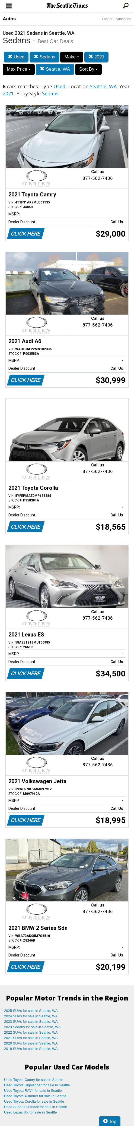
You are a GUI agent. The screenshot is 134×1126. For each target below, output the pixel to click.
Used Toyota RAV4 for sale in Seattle (33, 1091)
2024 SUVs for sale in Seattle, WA (31, 1016)
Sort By (88, 69)
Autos (9, 18)
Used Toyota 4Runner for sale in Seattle (35, 1096)
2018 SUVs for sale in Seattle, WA (31, 1049)
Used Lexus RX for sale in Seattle (30, 1112)
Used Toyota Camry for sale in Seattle (33, 1080)
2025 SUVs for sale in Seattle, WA (31, 1011)
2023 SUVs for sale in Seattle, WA (31, 1022)
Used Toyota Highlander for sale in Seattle (37, 1085)
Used (16, 56)
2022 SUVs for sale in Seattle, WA (31, 1032)
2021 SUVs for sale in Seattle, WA (31, 1038)
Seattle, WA (55, 69)
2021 (96, 56)
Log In (106, 19)
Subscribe (123, 19)
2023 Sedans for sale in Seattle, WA (32, 1027)
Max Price (19, 69)
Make (71, 56)
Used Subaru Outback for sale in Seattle (35, 1107)
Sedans (44, 56)
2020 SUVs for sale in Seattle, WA (31, 1043)
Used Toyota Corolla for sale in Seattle (34, 1101)
